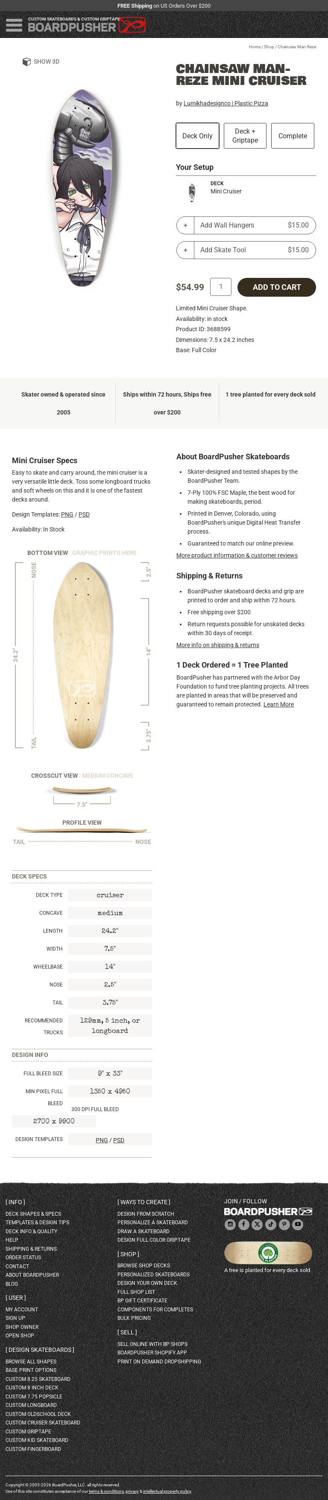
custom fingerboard (33, 1449)
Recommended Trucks (44, 1027)
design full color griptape (153, 1240)
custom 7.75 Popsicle (34, 1397)
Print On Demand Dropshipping (159, 1362)
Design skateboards (40, 1349)
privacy (132, 1491)
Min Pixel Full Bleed (44, 1097)
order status (23, 1258)
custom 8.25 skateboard (38, 1379)
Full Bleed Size (43, 1074)
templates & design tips (37, 1223)
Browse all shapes (31, 1362)
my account (22, 1310)
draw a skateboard (143, 1231)
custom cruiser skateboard (43, 1423)
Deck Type (49, 895)
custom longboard (31, 1405)
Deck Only (197, 136)
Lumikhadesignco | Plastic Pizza (226, 103)
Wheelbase (48, 967)
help (12, 1240)
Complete (292, 136)
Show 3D (46, 61)
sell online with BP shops (152, 1344)
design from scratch (145, 1214)
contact (17, 1266)
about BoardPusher (32, 1275)
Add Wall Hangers (254, 225)
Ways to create (143, 1202)
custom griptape (28, 1432)
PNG (67, 514)
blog (12, 1284)
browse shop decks (143, 1266)
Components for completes (155, 1310)
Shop (269, 46)
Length (53, 931)
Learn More (279, 704)
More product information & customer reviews (237, 555)
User (16, 1297)
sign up (15, 1318)
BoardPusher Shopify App (152, 1353)
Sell (127, 1332)
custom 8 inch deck (32, 1388)
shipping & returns (31, 1249)
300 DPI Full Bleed (95, 1109)
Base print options (31, 1370)
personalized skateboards (153, 1275)
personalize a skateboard (152, 1223)
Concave (51, 913)
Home (255, 46)
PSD (84, 514)
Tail (58, 1003)
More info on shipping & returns (217, 645)
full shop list (136, 1292)
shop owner (22, 1327)
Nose (56, 985)
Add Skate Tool (254, 250)
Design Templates (39, 1139)
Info (15, 1202)
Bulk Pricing (134, 1318)
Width (55, 949)
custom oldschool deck (38, 1414)
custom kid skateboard (37, 1440)
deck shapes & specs (33, 1214)
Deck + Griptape (245, 135)
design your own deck (147, 1283)
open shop (20, 1336)
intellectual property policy (167, 1491)
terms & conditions (106, 1491)
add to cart (277, 287)
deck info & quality (31, 1231)
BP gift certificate (142, 1301)
